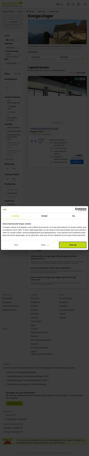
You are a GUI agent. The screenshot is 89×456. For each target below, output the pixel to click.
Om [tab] (73, 216)
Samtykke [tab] (15, 216)
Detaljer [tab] (44, 216)
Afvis (16, 245)
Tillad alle (73, 245)
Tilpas (44, 245)
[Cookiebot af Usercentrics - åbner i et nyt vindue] (76, 209)
